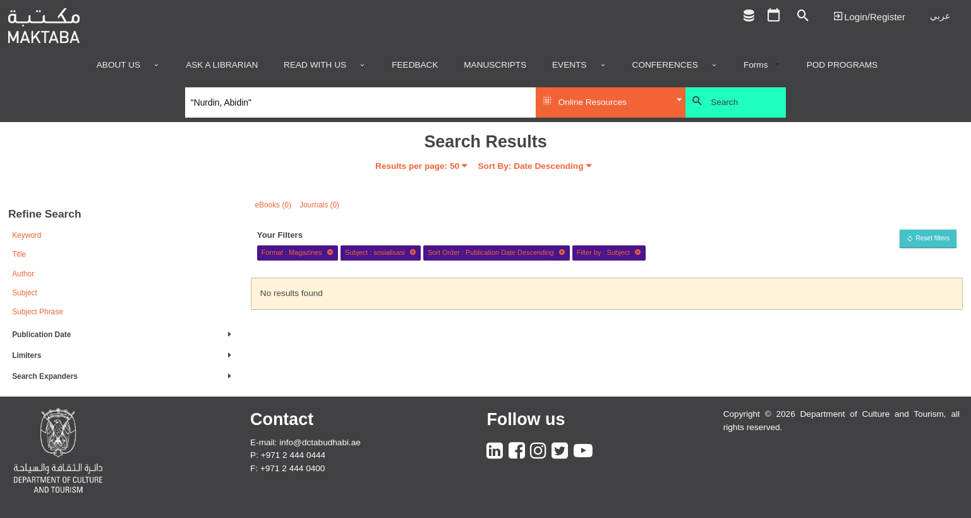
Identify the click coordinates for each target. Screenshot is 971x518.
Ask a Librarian (222, 65)
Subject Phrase (37, 311)
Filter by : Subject (609, 252)
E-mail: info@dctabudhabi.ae (305, 442)
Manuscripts (495, 65)
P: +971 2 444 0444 (287, 455)
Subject (24, 292)
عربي (940, 16)
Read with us (315, 65)
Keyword (26, 235)
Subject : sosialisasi (380, 252)
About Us (118, 65)
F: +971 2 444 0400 (287, 468)
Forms (756, 65)
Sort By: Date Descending (531, 166)
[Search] (360, 102)
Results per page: (417, 166)
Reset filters (932, 238)
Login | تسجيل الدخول (869, 16)
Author (23, 273)
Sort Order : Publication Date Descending (496, 252)
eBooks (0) (273, 204)
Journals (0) (319, 204)
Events (569, 65)
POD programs (842, 65)
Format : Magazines (298, 252)
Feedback (415, 65)
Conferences (665, 65)
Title (19, 254)
